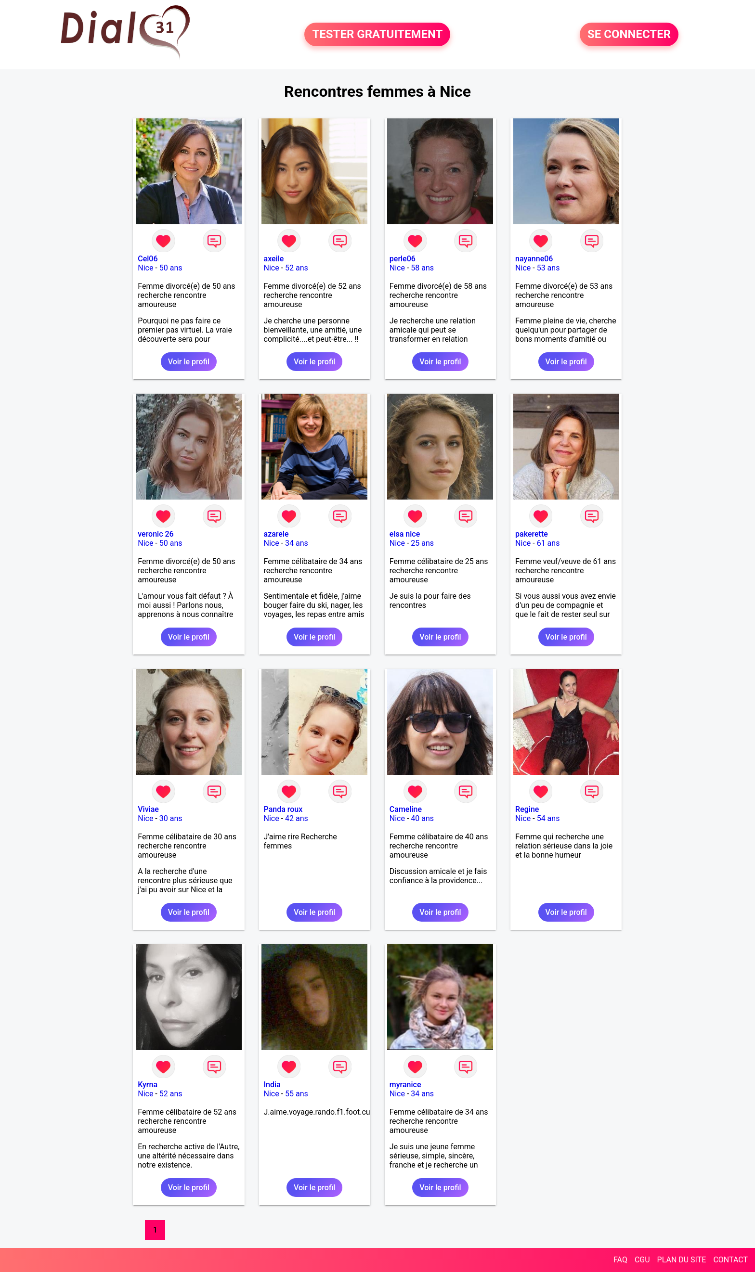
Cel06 (147, 258)
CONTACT (730, 1259)
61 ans (548, 543)
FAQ (620, 1259)
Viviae (148, 809)
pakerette (531, 534)
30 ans (170, 818)
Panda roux (283, 809)
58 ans (422, 267)
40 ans (422, 818)
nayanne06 (534, 258)
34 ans (296, 543)
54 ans (548, 818)
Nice (145, 267)
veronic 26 (155, 534)
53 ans (548, 267)
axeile (274, 258)
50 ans (170, 267)
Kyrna (147, 1084)
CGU (642, 1259)
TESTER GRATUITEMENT (377, 34)
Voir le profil (188, 361)
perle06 (403, 258)
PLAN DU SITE (681, 1259)
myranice (405, 1084)
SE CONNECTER (629, 34)
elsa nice (405, 534)
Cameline (406, 809)
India (272, 1084)
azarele (276, 534)
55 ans (296, 1093)
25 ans (422, 543)
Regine (527, 809)
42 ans (296, 818)
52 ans (296, 267)
